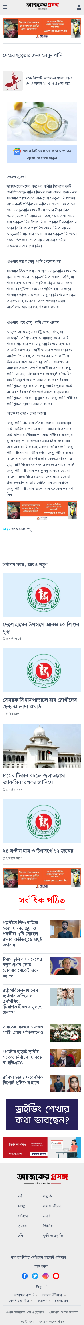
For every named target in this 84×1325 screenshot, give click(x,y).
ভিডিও (48, 1226)
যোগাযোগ (61, 1301)
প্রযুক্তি (47, 1196)
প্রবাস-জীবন (52, 1206)
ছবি (20, 1236)
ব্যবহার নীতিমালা (52, 1295)
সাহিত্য (23, 1216)
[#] (42, 934)
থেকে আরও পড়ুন (18, 529)
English (42, 1287)
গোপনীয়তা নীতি (18, 1301)
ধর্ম (20, 1196)
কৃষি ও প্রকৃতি (53, 1236)
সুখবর (22, 1226)
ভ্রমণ (46, 1216)
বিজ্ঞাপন (42, 1301)
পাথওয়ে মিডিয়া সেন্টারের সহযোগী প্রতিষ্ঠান (38, 1257)
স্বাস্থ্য (21, 1206)
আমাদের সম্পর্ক (24, 1295)
